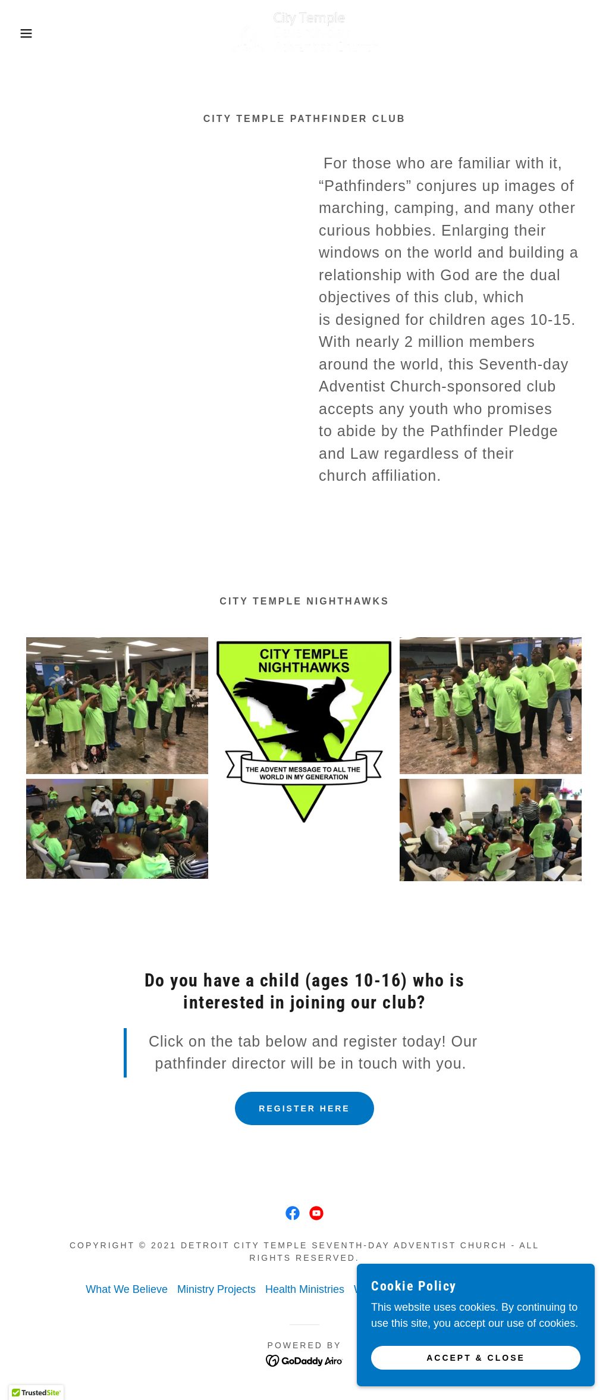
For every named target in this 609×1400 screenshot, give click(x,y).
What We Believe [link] (127, 1289)
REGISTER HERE (304, 1108)
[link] (304, 33)
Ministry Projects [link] (216, 1289)
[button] (30, 33)
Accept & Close (475, 1357)
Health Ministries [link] (304, 1289)
